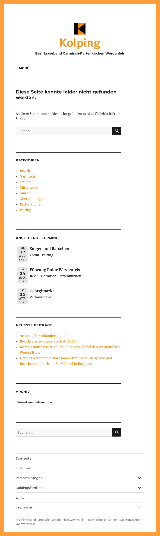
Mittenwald (29, 188)
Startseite (23, 458)
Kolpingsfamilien (29, 488)
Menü (24, 68)
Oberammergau (32, 199)
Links (20, 497)
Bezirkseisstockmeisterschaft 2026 (48, 341)
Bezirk (25, 171)
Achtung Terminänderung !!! (43, 336)
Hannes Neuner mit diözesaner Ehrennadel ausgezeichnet (66, 358)
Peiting (25, 210)
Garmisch (27, 176)
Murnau (26, 193)
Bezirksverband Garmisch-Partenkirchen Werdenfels (80, 53)
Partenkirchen (31, 204)
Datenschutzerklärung (102, 520)
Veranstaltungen (29, 478)
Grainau (26, 182)
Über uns (23, 468)
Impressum (25, 507)
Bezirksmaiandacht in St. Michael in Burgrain (56, 364)
